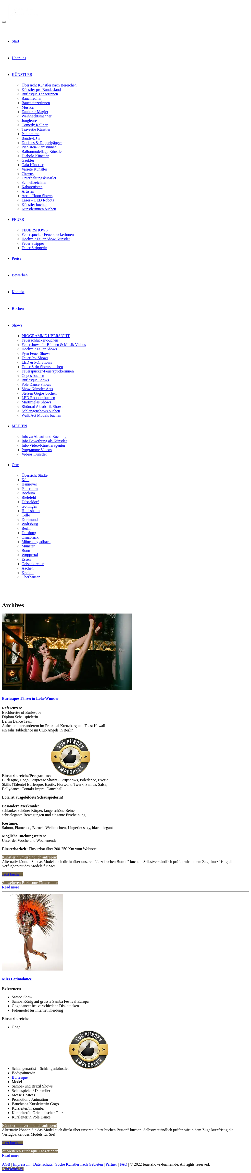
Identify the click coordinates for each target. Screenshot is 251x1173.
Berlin (26, 528)
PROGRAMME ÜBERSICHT (46, 336)
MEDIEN (19, 426)
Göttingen (29, 506)
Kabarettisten (32, 187)
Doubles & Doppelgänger (42, 143)
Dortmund (30, 519)
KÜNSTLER (22, 74)
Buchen (18, 308)
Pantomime (30, 134)
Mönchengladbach (36, 542)
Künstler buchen (34, 204)
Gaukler (28, 160)
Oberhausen (31, 577)
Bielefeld (29, 497)
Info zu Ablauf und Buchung (44, 436)
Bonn (26, 550)
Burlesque (20, 1077)
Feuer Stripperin (34, 248)
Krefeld (28, 573)
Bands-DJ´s (31, 138)
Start (15, 41)
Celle (26, 515)
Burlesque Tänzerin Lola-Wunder (30, 698)
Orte (15, 465)
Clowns (28, 174)
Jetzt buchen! (12, 874)
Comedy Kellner (35, 125)
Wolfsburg (30, 524)
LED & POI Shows (37, 362)
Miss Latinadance (17, 979)
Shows (17, 325)
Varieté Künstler (34, 169)
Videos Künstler (34, 454)
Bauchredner (32, 98)
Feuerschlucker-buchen (40, 340)
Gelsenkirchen (33, 564)
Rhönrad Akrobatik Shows (42, 406)
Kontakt (18, 292)
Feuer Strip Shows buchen (42, 367)
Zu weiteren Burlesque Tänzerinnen (30, 883)
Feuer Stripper (33, 243)
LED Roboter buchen (38, 398)
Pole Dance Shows (36, 384)
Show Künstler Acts (37, 389)
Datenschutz (42, 1164)
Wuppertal (30, 555)
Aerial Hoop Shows (37, 196)
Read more (10, 887)
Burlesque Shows (35, 380)
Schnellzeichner (34, 182)
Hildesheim (31, 511)
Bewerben (20, 275)
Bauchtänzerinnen (36, 103)
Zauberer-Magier (35, 112)
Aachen (28, 568)
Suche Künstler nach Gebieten (79, 1164)
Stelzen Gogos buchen (39, 393)
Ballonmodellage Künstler (42, 151)
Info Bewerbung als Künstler (44, 441)
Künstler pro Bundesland (41, 89)
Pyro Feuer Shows (36, 353)
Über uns (19, 58)
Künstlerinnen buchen (39, 209)
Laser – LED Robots (38, 200)
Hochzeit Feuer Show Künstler (46, 239)
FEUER (18, 219)
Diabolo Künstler (35, 156)
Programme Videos (37, 450)
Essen (26, 559)
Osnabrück (30, 537)
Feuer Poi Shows (35, 358)
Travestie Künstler (36, 129)
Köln (25, 480)
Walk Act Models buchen (41, 415)
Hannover (29, 484)
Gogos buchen (33, 375)
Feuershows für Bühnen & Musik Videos (54, 345)
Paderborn (30, 488)
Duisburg (29, 533)
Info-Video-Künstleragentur (43, 445)
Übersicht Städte (35, 475)
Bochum (28, 493)
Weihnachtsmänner (36, 116)
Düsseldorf (30, 502)
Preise (16, 258)
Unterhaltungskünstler (39, 178)
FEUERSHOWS (35, 230)
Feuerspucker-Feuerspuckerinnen (48, 234)
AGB (6, 1164)
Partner (111, 1164)
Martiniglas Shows (36, 402)
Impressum (21, 1164)
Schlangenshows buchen (41, 411)
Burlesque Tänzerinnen (40, 94)
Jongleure (29, 120)
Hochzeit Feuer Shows (39, 349)
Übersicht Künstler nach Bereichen (49, 85)
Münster (28, 546)
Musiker (28, 107)
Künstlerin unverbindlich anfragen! (29, 857)
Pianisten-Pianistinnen (39, 147)
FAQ (123, 1164)
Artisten (28, 191)
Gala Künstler (32, 165)
